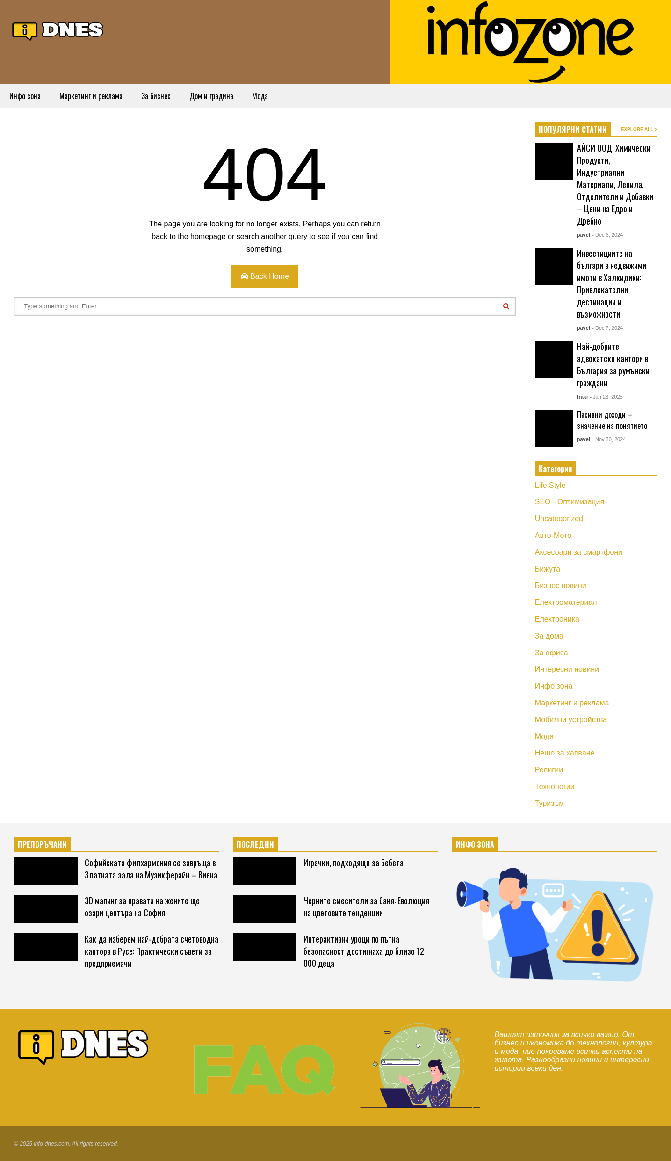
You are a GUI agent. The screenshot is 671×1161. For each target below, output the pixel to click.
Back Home (265, 276)
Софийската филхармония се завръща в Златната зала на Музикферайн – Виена (151, 868)
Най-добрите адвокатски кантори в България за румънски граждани (613, 364)
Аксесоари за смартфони (578, 552)
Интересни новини (567, 669)
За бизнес (156, 96)
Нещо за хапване (565, 753)
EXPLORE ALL (639, 129)
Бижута (547, 569)
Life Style (550, 485)
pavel (583, 235)
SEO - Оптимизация (569, 502)
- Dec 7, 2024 (607, 328)
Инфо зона (25, 96)
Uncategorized (559, 518)
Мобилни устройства (571, 720)
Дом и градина (211, 96)
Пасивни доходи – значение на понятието (612, 420)
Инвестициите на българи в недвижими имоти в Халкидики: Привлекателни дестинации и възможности (611, 283)
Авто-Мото (553, 535)
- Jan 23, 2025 (606, 396)
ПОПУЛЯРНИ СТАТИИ (573, 129)
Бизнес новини (560, 585)
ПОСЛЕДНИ (255, 844)
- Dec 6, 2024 (607, 235)
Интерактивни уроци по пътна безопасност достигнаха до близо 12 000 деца (363, 951)
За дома (549, 636)
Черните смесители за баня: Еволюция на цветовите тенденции (366, 906)
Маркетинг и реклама (91, 96)
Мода (260, 96)
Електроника (557, 619)
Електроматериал (566, 602)
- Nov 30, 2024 (609, 439)
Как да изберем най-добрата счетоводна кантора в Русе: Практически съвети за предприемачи (151, 951)
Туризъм (549, 803)
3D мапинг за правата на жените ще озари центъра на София (142, 906)
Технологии (555, 787)
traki (582, 396)
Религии (549, 770)
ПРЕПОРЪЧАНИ (42, 844)
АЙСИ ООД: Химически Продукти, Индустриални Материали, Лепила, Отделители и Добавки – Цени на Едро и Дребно (615, 184)
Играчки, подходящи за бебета (353, 862)
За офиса (551, 653)
